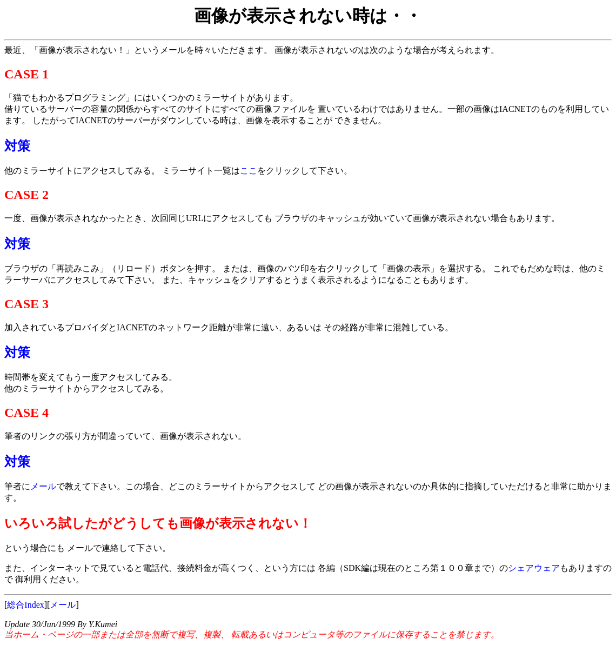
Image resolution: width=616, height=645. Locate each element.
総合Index (25, 604)
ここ (248, 170)
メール (43, 486)
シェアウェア (534, 568)
